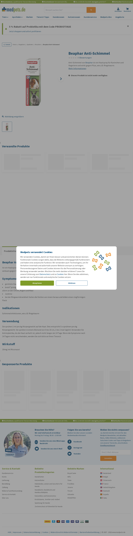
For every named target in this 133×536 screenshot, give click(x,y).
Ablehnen (71, 283)
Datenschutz (45, 274)
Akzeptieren (37, 283)
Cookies (60, 274)
